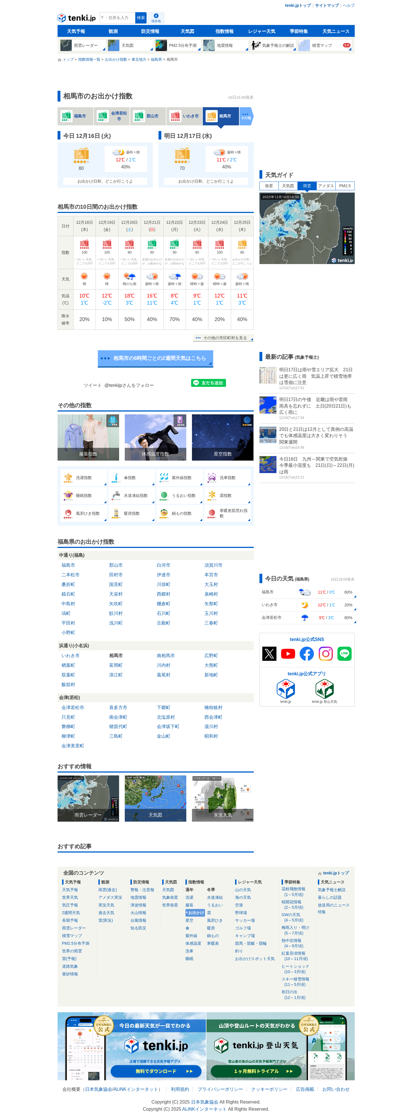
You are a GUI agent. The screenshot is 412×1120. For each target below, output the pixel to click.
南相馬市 (166, 655)
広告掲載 (305, 1089)
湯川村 (211, 726)
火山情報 (138, 912)
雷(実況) (105, 920)
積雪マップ (72, 935)
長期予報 (70, 920)
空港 (239, 905)
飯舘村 (68, 684)
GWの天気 (298, 917)
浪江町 (116, 674)
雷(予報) (69, 958)
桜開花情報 (298, 905)
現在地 (156, 21)
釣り (239, 951)
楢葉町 (68, 665)
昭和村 (211, 736)
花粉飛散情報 (298, 892)
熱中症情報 (298, 943)
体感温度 (193, 943)
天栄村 (116, 594)
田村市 (116, 574)
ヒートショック (298, 969)
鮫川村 (116, 613)
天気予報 (76, 31)
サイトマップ (327, 5)
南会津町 (118, 717)
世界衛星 (170, 905)
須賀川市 (213, 565)
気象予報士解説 (332, 889)
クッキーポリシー (269, 1089)
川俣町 (163, 584)
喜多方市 (118, 707)
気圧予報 (70, 905)
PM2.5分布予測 (75, 943)
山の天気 (243, 889)
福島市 (68, 565)
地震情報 (138, 897)
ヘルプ (349, 5)
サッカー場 (245, 920)
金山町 (163, 736)
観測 (113, 31)
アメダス (326, 185)
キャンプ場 (245, 935)
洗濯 (189, 897)
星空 (189, 920)
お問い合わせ (336, 1089)
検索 (141, 18)
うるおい (215, 905)
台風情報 (138, 920)
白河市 (163, 565)
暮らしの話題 (330, 897)
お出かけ (196, 912)
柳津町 (68, 736)
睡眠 (189, 958)
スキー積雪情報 (298, 982)
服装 (189, 905)
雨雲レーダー (74, 928)
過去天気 (106, 912)
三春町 (211, 623)
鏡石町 (68, 594)
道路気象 (70, 966)
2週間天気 (71, 912)
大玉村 (211, 584)
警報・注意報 (142, 889)
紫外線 (191, 935)
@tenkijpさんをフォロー (129, 385)
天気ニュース (336, 31)
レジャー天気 (261, 31)
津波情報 (138, 905)
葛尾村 (163, 674)
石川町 (163, 613)
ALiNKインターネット (135, 1089)
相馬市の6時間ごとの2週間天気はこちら (159, 358)
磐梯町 (68, 726)
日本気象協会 (98, 1089)
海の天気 (243, 897)
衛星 (269, 185)
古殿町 (163, 623)
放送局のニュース (334, 905)
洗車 (189, 951)
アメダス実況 (110, 897)
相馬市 (116, 655)
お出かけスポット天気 (255, 958)
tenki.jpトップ (298, 5)
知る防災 (138, 928)
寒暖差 (213, 943)
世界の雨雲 (72, 951)
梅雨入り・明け (298, 930)
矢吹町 (116, 603)
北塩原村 (166, 717)
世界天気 (70, 897)
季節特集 (299, 31)
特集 (322, 912)
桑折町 (68, 584)
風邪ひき (215, 920)
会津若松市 (73, 707)
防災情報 (150, 31)
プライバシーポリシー (220, 1089)
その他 (246, 118)
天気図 (187, 31)
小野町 (68, 632)
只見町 (68, 717)
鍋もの (213, 935)
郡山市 (116, 565)
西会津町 (213, 717)
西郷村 (163, 594)
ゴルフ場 (243, 928)
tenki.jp (77, 19)
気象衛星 (170, 897)
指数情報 (224, 31)
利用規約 (180, 1089)
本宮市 (211, 574)
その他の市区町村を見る (225, 338)
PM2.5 (344, 185)
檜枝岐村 (213, 707)
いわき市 (71, 655)
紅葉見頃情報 (298, 956)
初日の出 (298, 995)
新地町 (211, 674)
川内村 (163, 665)
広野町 (211, 655)
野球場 (241, 912)
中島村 (68, 603)
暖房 (211, 928)
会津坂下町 (168, 726)
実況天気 (106, 905)
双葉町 (68, 674)
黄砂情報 (70, 974)
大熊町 (211, 665)
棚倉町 (163, 603)
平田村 (68, 623)
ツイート (93, 385)
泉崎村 (211, 594)
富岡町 (116, 665)
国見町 (116, 584)
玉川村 (211, 613)
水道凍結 (215, 897)
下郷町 (163, 707)
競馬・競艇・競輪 (251, 943)
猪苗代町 (118, 726)
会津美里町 (73, 745)
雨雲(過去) (107, 889)
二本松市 (71, 574)
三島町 (116, 736)
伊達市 (163, 574)
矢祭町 (211, 603)
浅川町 (116, 623)
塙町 (66, 613)
